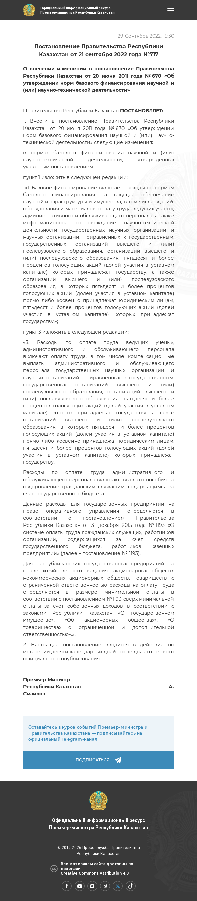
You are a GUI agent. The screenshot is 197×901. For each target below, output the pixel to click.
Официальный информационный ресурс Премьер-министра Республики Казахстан (98, 810)
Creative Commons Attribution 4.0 (95, 873)
